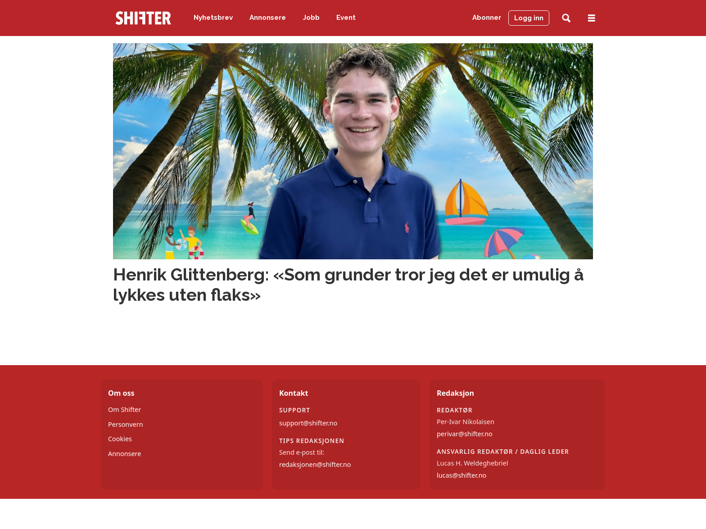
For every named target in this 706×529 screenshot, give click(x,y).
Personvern (125, 424)
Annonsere (267, 18)
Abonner (486, 18)
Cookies (120, 438)
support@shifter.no (308, 423)
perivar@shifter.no (465, 434)
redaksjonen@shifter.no (315, 464)
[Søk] (566, 18)
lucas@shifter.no (461, 475)
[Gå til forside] (143, 18)
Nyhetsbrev (213, 18)
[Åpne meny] (591, 18)
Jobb (311, 18)
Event (346, 18)
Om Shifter (124, 409)
